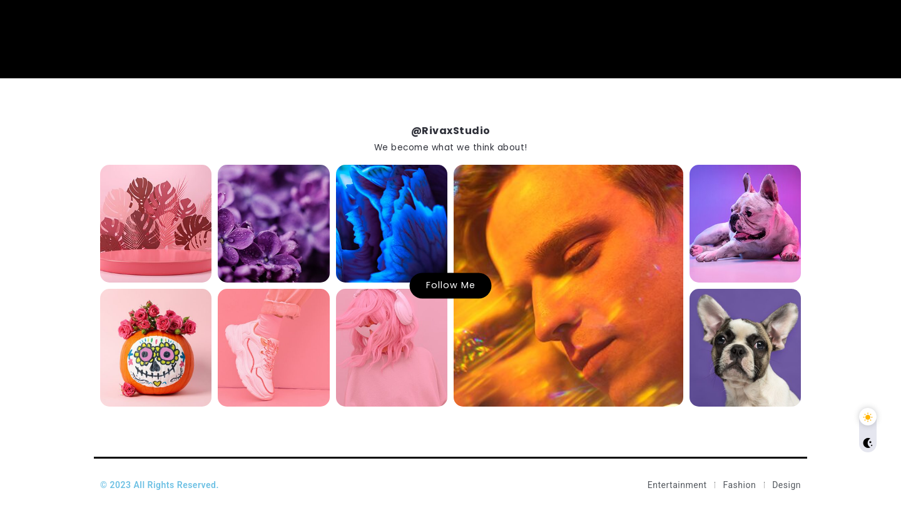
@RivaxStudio (451, 130)
